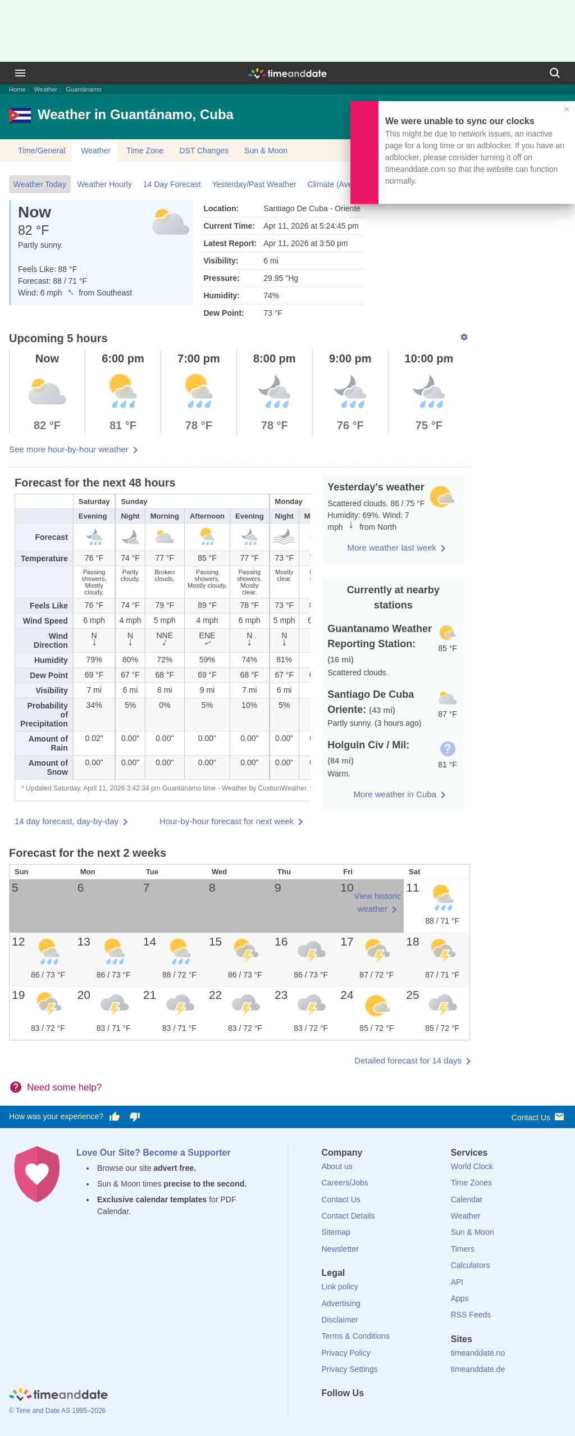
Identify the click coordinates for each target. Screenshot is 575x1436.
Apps (460, 1298)
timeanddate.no (478, 1352)
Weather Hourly (104, 184)
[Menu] (20, 73)
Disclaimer (340, 1319)
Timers (462, 1248)
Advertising (341, 1303)
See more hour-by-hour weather (69, 449)
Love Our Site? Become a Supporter (153, 1152)
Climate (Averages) (341, 184)
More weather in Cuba (394, 794)
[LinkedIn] (367, 1413)
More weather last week (392, 547)
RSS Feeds (471, 1314)
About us (337, 1166)
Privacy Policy (346, 1352)
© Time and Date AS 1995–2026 (57, 1411)
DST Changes (204, 150)
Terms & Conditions (356, 1336)
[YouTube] (406, 1413)
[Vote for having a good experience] (115, 1117)
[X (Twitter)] (348, 1413)
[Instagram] (386, 1413)
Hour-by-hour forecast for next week (226, 821)
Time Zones (471, 1182)
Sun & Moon (266, 150)
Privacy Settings (350, 1369)
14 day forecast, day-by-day (66, 821)
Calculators (470, 1265)
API (457, 1282)
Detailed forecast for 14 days (408, 1060)
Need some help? (64, 1087)
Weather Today (39, 184)
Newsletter (340, 1248)
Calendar (467, 1199)
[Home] (58, 1395)
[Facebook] (330, 1413)
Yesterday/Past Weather (254, 184)
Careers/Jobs (345, 1182)
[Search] (555, 73)
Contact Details (348, 1215)
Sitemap (336, 1232)
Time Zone (144, 150)
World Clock (472, 1166)
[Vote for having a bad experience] (135, 1117)
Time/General (41, 150)
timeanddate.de (478, 1369)
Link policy (340, 1286)
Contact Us (539, 1116)
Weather (45, 89)
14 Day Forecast (172, 184)
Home (17, 89)
